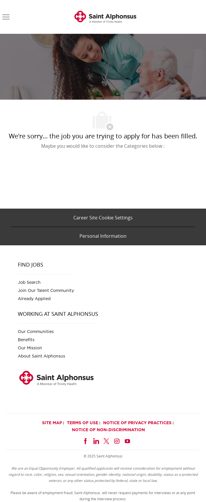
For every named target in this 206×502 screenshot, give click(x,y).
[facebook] (85, 440)
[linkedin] (96, 440)
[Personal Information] (103, 236)
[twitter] (106, 440)
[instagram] (117, 440)
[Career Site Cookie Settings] (103, 218)
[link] (105, 16)
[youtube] (127, 440)
